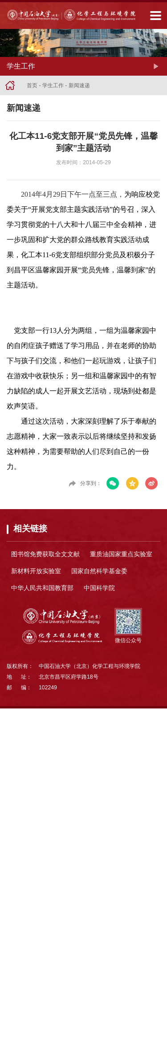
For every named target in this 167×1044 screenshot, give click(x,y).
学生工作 (53, 85)
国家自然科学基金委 (99, 571)
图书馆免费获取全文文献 (45, 554)
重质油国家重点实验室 (121, 554)
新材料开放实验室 (36, 571)
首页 (32, 85)
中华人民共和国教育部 (42, 587)
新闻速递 (79, 85)
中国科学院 (99, 587)
